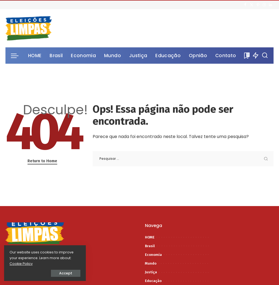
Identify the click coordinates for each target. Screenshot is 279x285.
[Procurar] (265, 55)
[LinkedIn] (270, 5)
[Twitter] (251, 5)
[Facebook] (245, 5)
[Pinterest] (258, 5)
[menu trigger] (17, 55)
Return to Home (42, 160)
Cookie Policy (21, 263)
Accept (65, 273)
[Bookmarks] (246, 55)
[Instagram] (264, 5)
